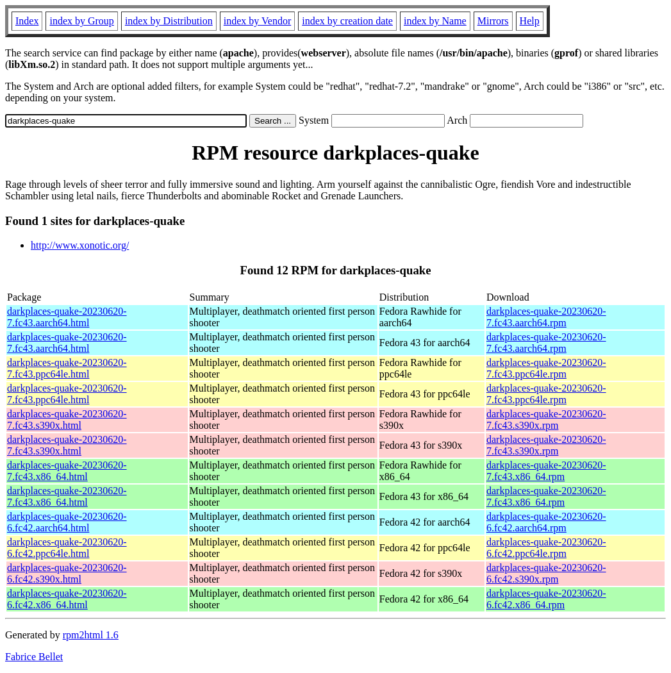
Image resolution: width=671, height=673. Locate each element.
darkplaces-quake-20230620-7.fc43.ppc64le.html (67, 368)
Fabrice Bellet (34, 656)
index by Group (81, 20)
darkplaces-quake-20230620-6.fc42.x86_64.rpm (546, 599)
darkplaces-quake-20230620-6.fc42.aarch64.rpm (546, 522)
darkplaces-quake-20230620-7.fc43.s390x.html (67, 419)
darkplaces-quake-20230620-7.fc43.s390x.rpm (546, 419)
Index (26, 20)
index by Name (435, 20)
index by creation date (347, 20)
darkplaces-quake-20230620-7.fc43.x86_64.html (67, 471)
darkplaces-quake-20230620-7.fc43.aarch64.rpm (546, 317)
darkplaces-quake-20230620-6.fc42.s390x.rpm (546, 573)
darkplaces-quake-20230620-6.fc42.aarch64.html (67, 522)
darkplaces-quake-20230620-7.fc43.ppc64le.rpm (546, 368)
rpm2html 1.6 (91, 634)
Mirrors (493, 20)
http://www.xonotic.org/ (80, 245)
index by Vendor (257, 20)
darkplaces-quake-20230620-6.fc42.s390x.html (67, 573)
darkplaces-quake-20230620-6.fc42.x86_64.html (67, 599)
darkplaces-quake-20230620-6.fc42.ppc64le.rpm (546, 547)
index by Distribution (169, 20)
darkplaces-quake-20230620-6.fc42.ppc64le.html (67, 547)
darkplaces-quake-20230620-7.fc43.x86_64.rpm (546, 471)
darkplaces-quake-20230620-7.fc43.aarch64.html (67, 317)
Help (530, 20)
